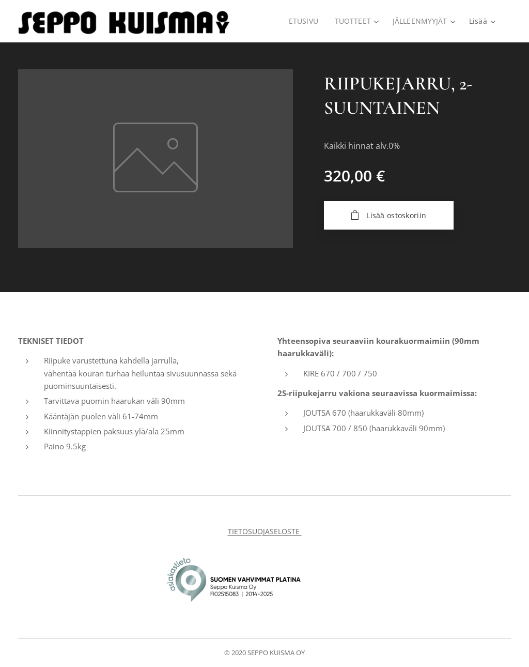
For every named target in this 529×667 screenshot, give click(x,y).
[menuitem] (304, 21)
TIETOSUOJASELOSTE (265, 531)
